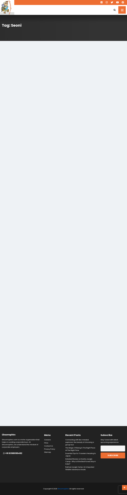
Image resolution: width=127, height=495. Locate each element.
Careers (47, 440)
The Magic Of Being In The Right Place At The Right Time (80, 449)
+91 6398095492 (12, 453)
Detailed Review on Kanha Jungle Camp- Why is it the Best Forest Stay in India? (80, 461)
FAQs (46, 443)
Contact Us (48, 446)
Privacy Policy (49, 449)
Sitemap (47, 452)
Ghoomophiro (63, 489)
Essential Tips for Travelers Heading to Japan (80, 454)
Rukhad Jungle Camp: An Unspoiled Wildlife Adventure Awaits (79, 468)
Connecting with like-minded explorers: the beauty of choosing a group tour (79, 442)
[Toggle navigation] (122, 10)
